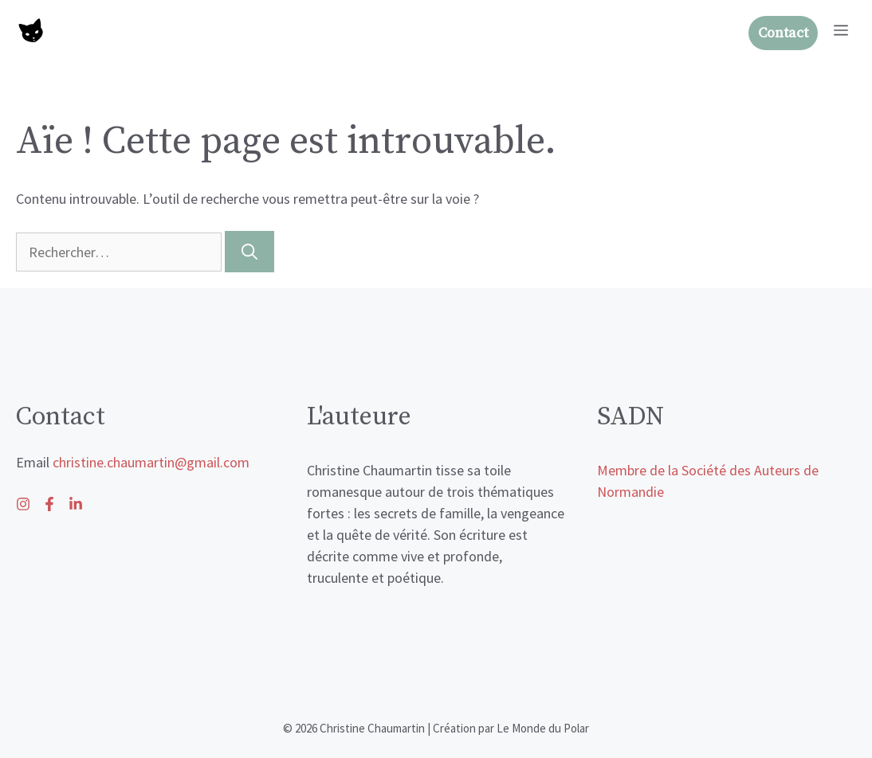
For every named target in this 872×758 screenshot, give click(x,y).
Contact (783, 33)
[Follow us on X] (49, 504)
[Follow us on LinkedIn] (23, 504)
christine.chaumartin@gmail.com (151, 462)
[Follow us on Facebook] (76, 504)
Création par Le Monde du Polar (511, 728)
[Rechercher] (249, 251)
